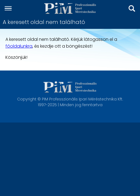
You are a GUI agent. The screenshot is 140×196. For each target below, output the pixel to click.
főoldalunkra (18, 46)
